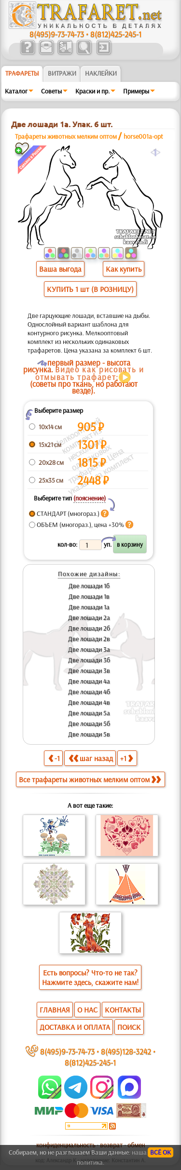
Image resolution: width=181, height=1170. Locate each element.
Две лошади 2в (89, 638)
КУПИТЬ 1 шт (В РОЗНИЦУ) (90, 289)
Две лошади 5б (89, 723)
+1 (126, 757)
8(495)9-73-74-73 (56, 34)
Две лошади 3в (89, 670)
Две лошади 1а (89, 607)
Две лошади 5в (89, 734)
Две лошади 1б (89, 585)
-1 (54, 757)
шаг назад (91, 757)
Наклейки (101, 73)
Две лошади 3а (89, 649)
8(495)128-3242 (126, 1051)
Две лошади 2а (89, 617)
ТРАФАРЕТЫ (22, 73)
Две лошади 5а (89, 713)
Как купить (123, 269)
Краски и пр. (92, 91)
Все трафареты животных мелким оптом (90, 779)
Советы (51, 91)
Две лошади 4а (89, 681)
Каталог (16, 91)
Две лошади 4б (89, 691)
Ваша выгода (60, 269)
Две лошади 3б (89, 660)
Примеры (136, 91)
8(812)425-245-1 (115, 34)
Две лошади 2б (89, 628)
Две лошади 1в (89, 596)
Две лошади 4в (89, 702)
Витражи (62, 73)
